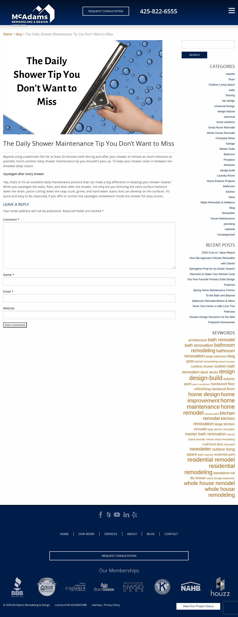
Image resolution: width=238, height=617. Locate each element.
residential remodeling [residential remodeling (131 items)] (209, 469)
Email (8, 291)
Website (8, 308)
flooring (230, 95)
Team (231, 79)
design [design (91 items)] (227, 371)
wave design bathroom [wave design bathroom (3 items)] (221, 478)
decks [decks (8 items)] (213, 372)
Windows (229, 164)
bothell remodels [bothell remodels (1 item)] (227, 361)
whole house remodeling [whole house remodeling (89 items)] (220, 492)
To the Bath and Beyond (220, 295)
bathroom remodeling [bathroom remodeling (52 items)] (213, 347)
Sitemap (96, 605)
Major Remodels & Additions (218, 202)
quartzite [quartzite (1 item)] (208, 454)
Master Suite (227, 148)
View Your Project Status (198, 606)
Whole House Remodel (221, 132)
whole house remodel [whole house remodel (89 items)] (209, 483)
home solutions (226, 122)
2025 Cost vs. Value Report (218, 252)
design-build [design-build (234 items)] (205, 377)
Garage (230, 143)
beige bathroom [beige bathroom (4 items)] (216, 356)
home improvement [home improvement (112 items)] (211, 397)
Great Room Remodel (221, 127)
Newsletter (228, 213)
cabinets (230, 229)
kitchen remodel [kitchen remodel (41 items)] (219, 416)
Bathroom (229, 186)
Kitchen (230, 191)
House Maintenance (223, 218)
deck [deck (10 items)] (204, 372)
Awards (230, 74)
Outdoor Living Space (222, 84)
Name (8, 275)
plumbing (229, 223)
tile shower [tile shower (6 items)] (198, 478)
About (132, 534)
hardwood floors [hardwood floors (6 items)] (223, 389)
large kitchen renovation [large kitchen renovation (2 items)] (221, 429)
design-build (227, 170)
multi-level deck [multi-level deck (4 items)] (212, 444)
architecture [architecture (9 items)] (197, 340)
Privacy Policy (112, 605)
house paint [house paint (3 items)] (211, 413)
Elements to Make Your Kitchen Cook (212, 274)
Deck (232, 197)
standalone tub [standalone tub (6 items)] (224, 473)
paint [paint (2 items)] (201, 454)
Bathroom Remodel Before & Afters (213, 300)
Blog (19, 34)
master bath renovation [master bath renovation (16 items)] (205, 434)
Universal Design (224, 106)
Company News (225, 138)
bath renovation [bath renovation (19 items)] (199, 345)
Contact (171, 534)
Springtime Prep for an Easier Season (212, 268)
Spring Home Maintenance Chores (214, 290)
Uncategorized (226, 234)
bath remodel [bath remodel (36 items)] (221, 339)
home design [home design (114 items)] (204, 394)
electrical (229, 116)
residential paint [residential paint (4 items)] (224, 454)
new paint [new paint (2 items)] (229, 444)
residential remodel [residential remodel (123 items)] (211, 460)
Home (7, 34)
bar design (228, 100)
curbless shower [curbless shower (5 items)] (202, 366)
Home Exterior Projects (221, 181)
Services (110, 534)
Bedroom (229, 154)
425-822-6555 (158, 11)
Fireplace (229, 159)
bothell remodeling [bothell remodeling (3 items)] (206, 361)
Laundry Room (226, 175)
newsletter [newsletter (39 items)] (200, 449)
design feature (226, 111)
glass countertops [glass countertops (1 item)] (201, 384)
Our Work (86, 534)
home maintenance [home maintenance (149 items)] (211, 403)
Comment (11, 219)
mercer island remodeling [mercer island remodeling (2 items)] (220, 439)
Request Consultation (105, 11)
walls (232, 90)
